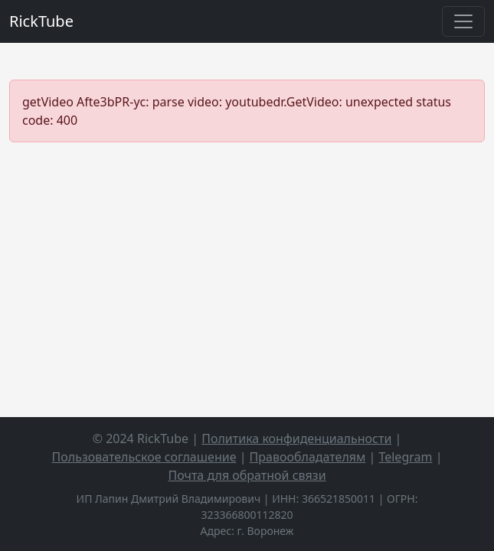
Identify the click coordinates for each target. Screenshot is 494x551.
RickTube (41, 21)
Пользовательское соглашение (144, 456)
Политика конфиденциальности (296, 438)
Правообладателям (308, 456)
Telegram (405, 456)
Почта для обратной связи (247, 475)
